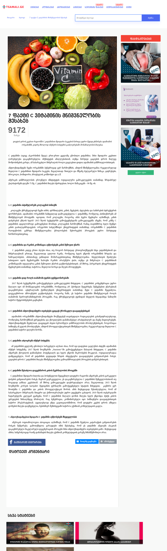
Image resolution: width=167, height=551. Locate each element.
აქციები (77, 7)
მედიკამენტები (114, 7)
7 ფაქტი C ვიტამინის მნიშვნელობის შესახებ (48, 17)
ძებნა (150, 18)
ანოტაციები (63, 7)
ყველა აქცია (141, 172)
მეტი (128, 7)
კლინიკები (48, 7)
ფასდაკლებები (140, 39)
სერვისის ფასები (94, 7)
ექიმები (34, 7)
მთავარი (11, 17)
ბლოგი (22, 17)
